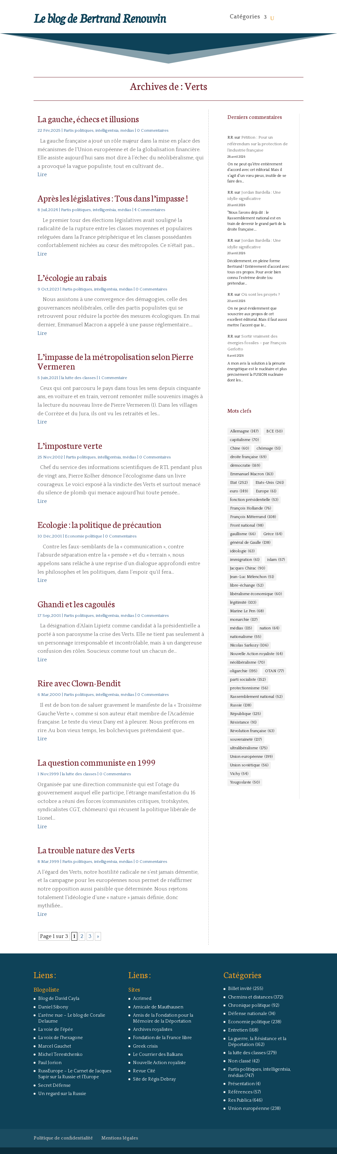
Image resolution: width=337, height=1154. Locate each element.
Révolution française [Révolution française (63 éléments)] (252, 731)
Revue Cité (144, 1071)
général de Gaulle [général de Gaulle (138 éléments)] (250, 543)
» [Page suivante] (98, 936)
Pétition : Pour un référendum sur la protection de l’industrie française (257, 143)
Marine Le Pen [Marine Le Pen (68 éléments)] (247, 611)
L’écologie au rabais (72, 277)
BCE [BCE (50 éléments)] (274, 431)
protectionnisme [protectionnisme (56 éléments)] (249, 688)
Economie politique (83, 536)
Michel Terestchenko (60, 1054)
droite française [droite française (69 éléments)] (248, 457)
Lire (42, 175)
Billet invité (240, 988)
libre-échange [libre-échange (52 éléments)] (246, 586)
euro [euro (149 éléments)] (239, 491)
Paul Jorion (50, 1062)
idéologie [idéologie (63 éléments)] (242, 551)
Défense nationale (247, 1013)
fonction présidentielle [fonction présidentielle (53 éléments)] (254, 500)
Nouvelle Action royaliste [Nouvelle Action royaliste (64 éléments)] (256, 654)
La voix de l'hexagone (60, 1037)
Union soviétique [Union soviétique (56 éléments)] (249, 765)
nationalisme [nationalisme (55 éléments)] (245, 637)
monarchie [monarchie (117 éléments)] (243, 620)
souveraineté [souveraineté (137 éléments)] (246, 740)
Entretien (238, 1030)
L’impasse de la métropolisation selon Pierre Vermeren (116, 361)
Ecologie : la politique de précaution (99, 524)
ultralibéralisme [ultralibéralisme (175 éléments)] (248, 748)
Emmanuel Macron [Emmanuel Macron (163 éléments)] (251, 474)
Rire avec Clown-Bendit (79, 682)
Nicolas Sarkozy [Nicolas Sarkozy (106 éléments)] (249, 645)
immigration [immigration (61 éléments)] (244, 560)
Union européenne (249, 1108)
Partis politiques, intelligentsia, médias (99, 130)
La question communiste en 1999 (97, 762)
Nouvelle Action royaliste (159, 1062)
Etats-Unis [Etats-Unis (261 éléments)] (269, 483)
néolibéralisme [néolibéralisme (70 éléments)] (247, 663)
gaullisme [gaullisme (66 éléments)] (242, 534)
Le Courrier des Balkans (158, 1054)
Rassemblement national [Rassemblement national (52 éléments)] (256, 697)
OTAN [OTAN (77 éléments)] (274, 671)
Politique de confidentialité (63, 1138)
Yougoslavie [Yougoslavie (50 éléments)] (245, 782)
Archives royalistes (152, 1029)
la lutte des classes (78, 377)
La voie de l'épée (55, 1029)
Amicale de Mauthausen (158, 1007)
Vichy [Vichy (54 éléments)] (239, 774)
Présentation (241, 1083)
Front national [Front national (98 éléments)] (246, 526)
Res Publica (239, 1100)
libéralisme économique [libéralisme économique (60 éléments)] (256, 594)
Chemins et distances (250, 997)
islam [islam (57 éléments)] (276, 560)
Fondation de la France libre (162, 1037)
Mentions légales (119, 1138)
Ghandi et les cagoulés (76, 603)
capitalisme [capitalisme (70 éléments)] (244, 440)
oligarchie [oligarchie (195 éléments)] (243, 671)
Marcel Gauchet (54, 1046)
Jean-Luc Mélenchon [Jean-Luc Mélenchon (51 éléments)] (252, 577)
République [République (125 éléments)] (245, 714)
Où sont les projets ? (260, 294)
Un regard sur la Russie (62, 1093)
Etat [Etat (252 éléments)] (238, 483)
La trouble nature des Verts (86, 849)
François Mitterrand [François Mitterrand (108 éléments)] (253, 517)
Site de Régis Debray (154, 1079)
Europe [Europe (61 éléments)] (266, 491)
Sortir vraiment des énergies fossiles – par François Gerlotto (256, 342)
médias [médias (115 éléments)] (241, 628)
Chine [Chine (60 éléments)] (239, 449)
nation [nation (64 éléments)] (269, 628)
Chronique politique (249, 1005)
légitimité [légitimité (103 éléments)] (243, 603)
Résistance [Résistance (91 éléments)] (243, 723)
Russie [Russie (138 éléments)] (240, 705)
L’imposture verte (70, 445)
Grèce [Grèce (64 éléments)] (272, 534)
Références (240, 1092)
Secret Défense (54, 1085)
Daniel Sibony (53, 1007)
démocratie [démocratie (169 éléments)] (245, 466)
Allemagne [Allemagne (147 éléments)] (244, 431)
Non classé (239, 1061)
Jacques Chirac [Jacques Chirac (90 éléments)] (247, 568)
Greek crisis (145, 1046)
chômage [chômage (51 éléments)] (268, 449)
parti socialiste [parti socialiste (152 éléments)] (248, 680)
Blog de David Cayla (58, 998)
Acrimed (142, 998)
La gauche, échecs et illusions (88, 118)
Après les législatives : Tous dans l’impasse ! (113, 198)
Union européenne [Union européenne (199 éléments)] (251, 757)
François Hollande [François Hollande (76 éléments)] (250, 508)
